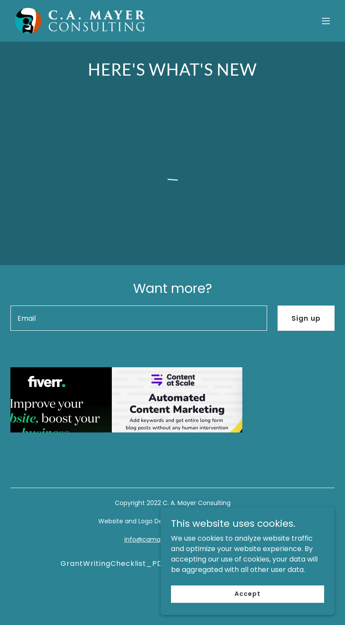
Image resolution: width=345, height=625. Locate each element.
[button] (326, 21)
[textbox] (138, 318)
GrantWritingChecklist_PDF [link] (113, 563)
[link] (80, 20)
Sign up (306, 318)
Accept (247, 593)
